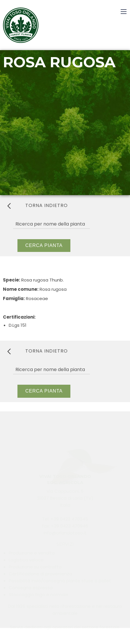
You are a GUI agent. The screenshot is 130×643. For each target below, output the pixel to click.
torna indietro (37, 205)
